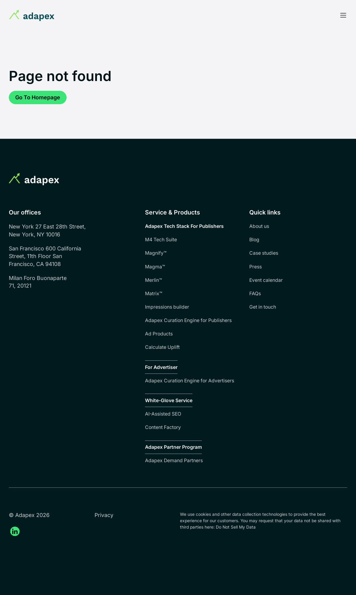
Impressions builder (167, 307)
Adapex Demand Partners (174, 460)
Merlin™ (153, 280)
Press (255, 267)
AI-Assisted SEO (163, 414)
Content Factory (163, 427)
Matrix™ (153, 293)
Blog (254, 240)
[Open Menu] (343, 15)
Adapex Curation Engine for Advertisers (189, 381)
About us (259, 226)
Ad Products (159, 334)
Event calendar (266, 280)
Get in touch (262, 307)
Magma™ (155, 267)
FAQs (255, 293)
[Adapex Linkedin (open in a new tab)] (15, 531)
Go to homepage (37, 97)
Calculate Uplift (162, 347)
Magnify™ (156, 253)
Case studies (263, 253)
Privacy (104, 515)
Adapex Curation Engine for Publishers (188, 320)
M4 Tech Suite (161, 240)
